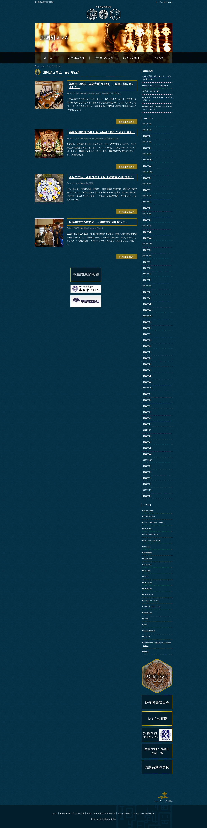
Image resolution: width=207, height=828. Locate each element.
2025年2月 (147, 220)
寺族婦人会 (147, 613)
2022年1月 (147, 442)
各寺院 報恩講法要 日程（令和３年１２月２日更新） (102, 132)
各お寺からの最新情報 (151, 541)
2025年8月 (147, 184)
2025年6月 (147, 196)
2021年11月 (147, 454)
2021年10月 (147, 460)
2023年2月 (147, 364)
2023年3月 (147, 358)
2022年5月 (147, 418)
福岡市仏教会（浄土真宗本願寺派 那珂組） (102, 93)
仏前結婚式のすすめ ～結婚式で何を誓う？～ (98, 222)
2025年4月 (147, 208)
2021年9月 (147, 466)
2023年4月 (147, 352)
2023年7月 (147, 334)
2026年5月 (147, 130)
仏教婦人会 (147, 589)
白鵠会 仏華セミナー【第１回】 (156, 85)
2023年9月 (147, 322)
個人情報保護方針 (148, 813)
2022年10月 (147, 388)
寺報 (145, 625)
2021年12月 (147, 448)
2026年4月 (147, 136)
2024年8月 (147, 256)
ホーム (39, 66)
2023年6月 (147, 340)
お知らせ (169, 2)
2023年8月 (147, 328)
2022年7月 (147, 406)
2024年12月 (147, 232)
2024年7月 (147, 262)
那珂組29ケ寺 (76, 57)
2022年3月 (147, 430)
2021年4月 (147, 496)
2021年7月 (147, 478)
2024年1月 (147, 298)
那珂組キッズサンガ (151, 601)
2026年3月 (147, 142)
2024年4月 (147, 280)
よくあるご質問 (131, 57)
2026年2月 (147, 148)
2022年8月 (147, 400)
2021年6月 (147, 484)
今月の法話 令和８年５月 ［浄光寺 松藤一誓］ (157, 98)
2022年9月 (147, 394)
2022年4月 (147, 424)
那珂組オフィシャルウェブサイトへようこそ (48, 57)
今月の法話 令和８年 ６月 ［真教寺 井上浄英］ (157, 77)
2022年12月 (147, 376)
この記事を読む (126, 121)
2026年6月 (147, 124)
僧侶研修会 (147, 564)
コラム (160, 2)
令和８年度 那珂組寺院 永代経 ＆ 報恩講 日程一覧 (157, 107)
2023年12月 (147, 304)
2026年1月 (147, 154)
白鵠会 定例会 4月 (151, 91)
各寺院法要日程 (111, 138)
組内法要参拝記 (149, 517)
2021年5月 (147, 490)
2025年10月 (147, 172)
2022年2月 (147, 436)
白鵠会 (145, 619)
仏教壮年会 (147, 583)
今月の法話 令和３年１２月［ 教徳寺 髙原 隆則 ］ (101, 177)
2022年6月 (147, 412)
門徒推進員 (147, 559)
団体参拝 (146, 636)
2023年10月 (147, 316)
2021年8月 (147, 472)
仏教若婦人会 (148, 594)
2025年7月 (147, 190)
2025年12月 (147, 160)
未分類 (145, 652)
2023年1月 (147, 370)
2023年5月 (147, 346)
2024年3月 (147, 286)
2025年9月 (147, 178)
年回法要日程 (110, 813)
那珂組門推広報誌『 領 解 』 (154, 522)
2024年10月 (147, 244)
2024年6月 (147, 268)
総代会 (145, 576)
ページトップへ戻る (163, 797)
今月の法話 (88, 183)
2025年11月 (147, 166)
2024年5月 (147, 274)
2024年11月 (147, 238)
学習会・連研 (148, 511)
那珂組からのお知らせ (158, 57)
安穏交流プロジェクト (151, 606)
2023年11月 (147, 310)
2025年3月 (147, 214)
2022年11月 (147, 382)
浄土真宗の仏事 (103, 57)
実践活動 (146, 547)
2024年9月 (147, 250)
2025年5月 (147, 202)
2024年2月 (147, 292)
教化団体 (146, 571)
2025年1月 (147, 226)
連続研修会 (147, 553)
